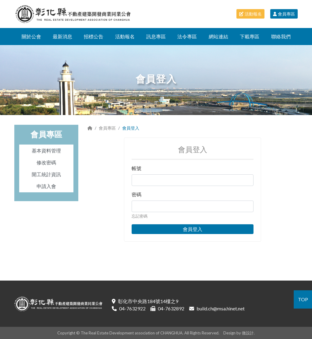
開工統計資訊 (46, 174)
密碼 (136, 194)
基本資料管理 (46, 150)
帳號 (136, 168)
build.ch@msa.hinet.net (221, 308)
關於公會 (31, 36)
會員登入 (192, 229)
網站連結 (218, 36)
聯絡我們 (281, 36)
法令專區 (187, 36)
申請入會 (46, 186)
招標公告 (93, 36)
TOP (303, 299)
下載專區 (249, 36)
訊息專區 (156, 36)
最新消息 (62, 36)
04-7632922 (132, 308)
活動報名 (250, 13)
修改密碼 (46, 162)
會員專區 (284, 13)
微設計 (248, 332)
